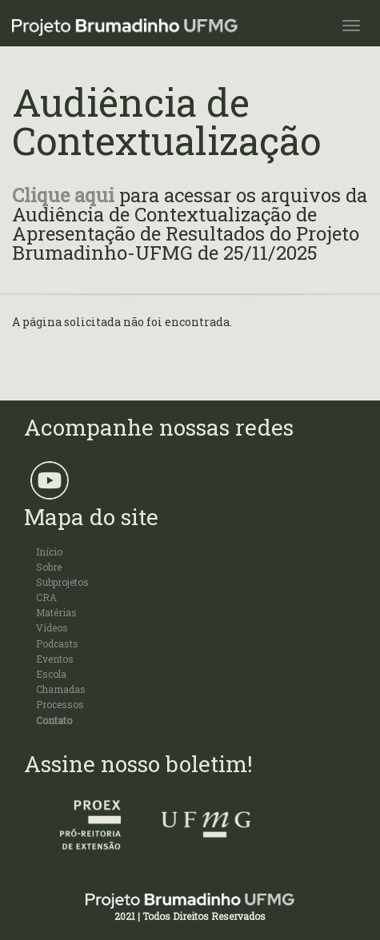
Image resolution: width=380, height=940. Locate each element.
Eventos (55, 658)
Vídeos (52, 627)
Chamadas (61, 689)
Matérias (56, 612)
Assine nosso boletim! (138, 764)
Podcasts (57, 643)
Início (49, 551)
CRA (46, 597)
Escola (51, 673)
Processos (60, 704)
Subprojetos (62, 582)
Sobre (49, 566)
